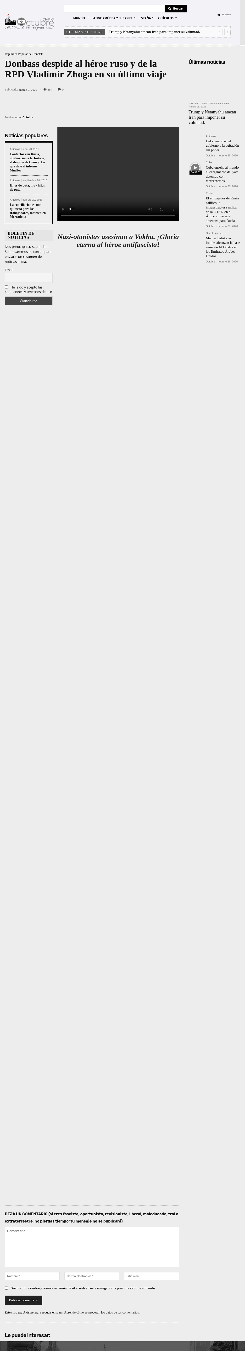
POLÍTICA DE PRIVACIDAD (77, 1342)
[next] (227, 32)
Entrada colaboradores (199, 1342)
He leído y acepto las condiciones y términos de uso (28, 289)
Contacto (225, 1342)
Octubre (27, 117)
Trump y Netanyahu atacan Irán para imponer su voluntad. (154, 32)
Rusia (209, 183)
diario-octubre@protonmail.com (51, 1288)
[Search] (176, 8)
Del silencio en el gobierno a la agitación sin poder (221, 138)
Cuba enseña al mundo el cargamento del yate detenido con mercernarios (222, 165)
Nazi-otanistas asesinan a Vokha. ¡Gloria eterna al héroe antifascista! (118, 240)
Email (9, 269)
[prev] (220, 32)
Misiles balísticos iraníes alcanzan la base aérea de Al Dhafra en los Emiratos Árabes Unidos (222, 227)
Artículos (15, 149)
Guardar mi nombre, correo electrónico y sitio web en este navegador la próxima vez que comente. (83, 1183)
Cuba (209, 154)
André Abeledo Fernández (215, 103)
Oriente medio (214, 216)
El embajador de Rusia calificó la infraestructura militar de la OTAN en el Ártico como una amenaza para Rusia (222, 196)
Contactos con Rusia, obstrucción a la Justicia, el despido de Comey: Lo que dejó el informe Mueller (27, 162)
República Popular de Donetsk (24, 53)
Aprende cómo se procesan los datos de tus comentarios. (102, 1207)
